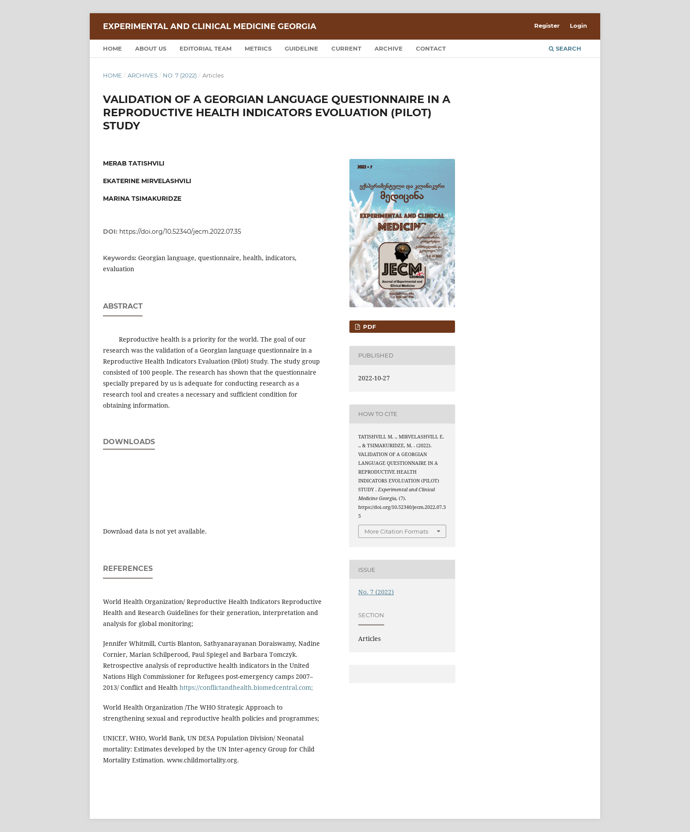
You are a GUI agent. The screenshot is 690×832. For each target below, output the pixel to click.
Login (578, 25)
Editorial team (205, 48)
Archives (143, 75)
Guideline (301, 48)
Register (547, 25)
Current (346, 48)
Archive (388, 48)
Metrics (258, 48)
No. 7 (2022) (180, 75)
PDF (368, 326)
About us (150, 48)
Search (565, 48)
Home (112, 48)
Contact (431, 48)
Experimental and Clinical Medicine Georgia (209, 26)
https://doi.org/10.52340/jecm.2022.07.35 (180, 232)
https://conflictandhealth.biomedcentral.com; (246, 687)
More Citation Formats (396, 531)
